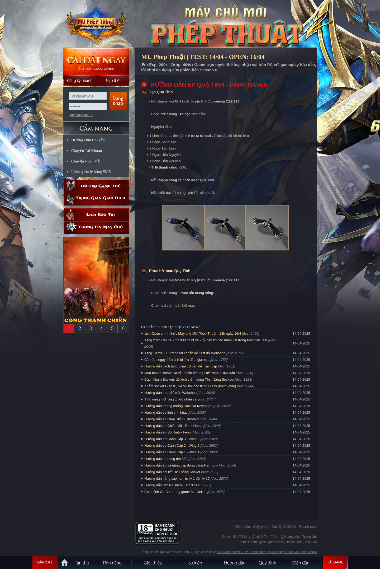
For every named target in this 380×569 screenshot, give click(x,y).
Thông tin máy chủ (96, 227)
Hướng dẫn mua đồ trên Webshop (170, 393)
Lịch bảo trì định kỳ (96, 214)
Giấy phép (260, 527)
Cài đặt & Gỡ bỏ (284, 527)
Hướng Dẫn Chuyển (88, 140)
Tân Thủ (81, 562)
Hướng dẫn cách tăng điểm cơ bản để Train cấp (180, 366)
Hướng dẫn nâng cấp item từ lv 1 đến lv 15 (177, 479)
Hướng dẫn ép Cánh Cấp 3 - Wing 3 (172, 439)
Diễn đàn (302, 562)
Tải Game (335, 562)
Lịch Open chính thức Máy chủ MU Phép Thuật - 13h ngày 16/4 (192, 333)
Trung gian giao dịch (96, 199)
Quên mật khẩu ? (81, 115)
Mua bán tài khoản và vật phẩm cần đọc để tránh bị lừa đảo (189, 373)
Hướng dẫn (234, 562)
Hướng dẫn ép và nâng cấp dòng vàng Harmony (181, 465)
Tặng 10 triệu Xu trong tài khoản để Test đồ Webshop (184, 353)
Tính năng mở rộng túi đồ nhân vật (170, 399)
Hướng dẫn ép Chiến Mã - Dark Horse (173, 426)
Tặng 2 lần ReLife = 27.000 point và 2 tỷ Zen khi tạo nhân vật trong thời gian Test (205, 340)
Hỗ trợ (96, 186)
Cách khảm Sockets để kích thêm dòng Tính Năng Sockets (189, 379)
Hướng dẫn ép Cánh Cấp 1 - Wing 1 (172, 452)
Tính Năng (112, 562)
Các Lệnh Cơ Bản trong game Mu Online (175, 492)
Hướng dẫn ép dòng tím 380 (166, 459)
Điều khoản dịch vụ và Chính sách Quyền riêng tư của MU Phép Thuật (267, 552)
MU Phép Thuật (96, 24)
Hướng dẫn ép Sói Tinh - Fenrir (168, 432)
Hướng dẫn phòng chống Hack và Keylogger (178, 406)
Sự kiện (195, 562)
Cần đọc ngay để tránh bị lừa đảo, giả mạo (177, 360)
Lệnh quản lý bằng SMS (91, 172)
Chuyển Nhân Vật (86, 161)
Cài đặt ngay (96, 61)
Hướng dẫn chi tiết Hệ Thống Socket (172, 472)
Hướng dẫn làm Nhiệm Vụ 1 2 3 (168, 485)
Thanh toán (308, 527)
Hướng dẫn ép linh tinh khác (165, 412)
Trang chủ (143, 64)
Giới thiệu (242, 527)
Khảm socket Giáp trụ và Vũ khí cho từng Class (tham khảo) (190, 386)
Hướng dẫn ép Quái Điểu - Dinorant (171, 419)
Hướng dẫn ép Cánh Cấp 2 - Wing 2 (172, 445)
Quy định (267, 562)
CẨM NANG (96, 126)
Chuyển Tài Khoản (86, 150)
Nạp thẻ (112, 80)
